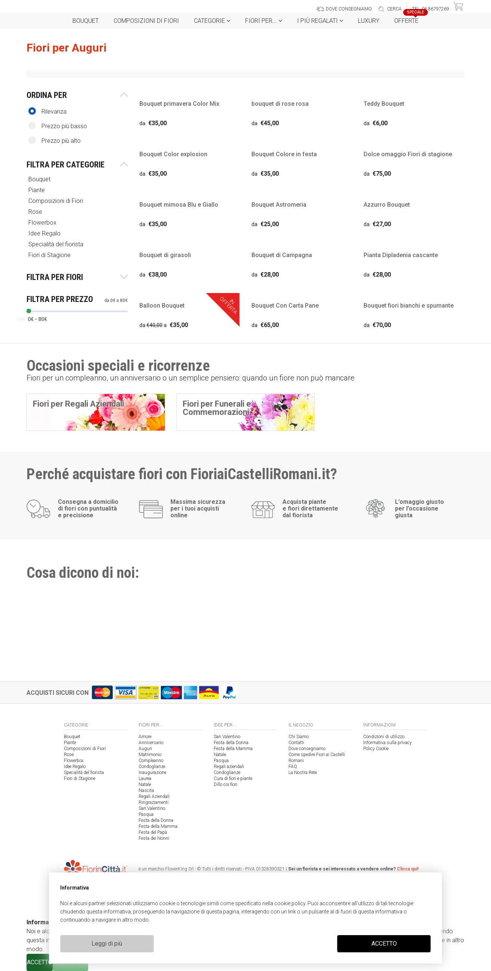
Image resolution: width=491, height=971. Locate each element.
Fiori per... (263, 20)
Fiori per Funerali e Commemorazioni (217, 408)
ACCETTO (384, 943)
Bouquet (85, 20)
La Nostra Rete (302, 772)
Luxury (368, 20)
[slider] (29, 311)
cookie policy (289, 903)
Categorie (212, 20)
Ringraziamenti (154, 802)
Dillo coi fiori (225, 784)
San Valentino (152, 808)
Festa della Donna (156, 820)
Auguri (145, 748)
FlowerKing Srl (179, 869)
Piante (37, 190)
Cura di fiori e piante (233, 778)
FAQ (292, 766)
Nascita (146, 790)
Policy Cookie (376, 748)
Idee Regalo (45, 233)
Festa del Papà (153, 832)
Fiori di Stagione (50, 255)
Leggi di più (107, 943)
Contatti (296, 742)
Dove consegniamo (306, 748)
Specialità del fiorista (56, 244)
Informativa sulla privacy (387, 742)
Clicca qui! (408, 869)
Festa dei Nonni (154, 838)
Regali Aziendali (154, 796)
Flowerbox (43, 222)
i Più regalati (320, 20)
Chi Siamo (298, 736)
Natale (145, 784)
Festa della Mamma (158, 826)
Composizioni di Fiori (146, 20)
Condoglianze (152, 766)
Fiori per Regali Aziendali (78, 404)
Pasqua (146, 814)
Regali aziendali (229, 766)
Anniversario (151, 742)
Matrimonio (150, 754)
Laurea (145, 778)
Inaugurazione (152, 772)
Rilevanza (47, 111)
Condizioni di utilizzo (383, 736)
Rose (36, 211)
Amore (145, 736)
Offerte (409, 18)
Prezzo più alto (54, 140)
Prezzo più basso (57, 126)
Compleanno (151, 760)
